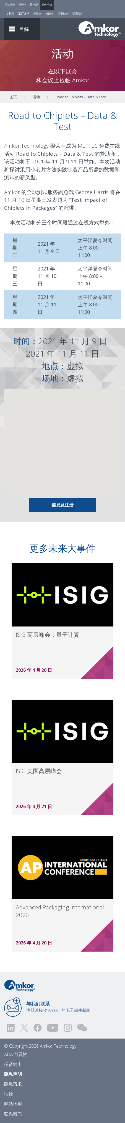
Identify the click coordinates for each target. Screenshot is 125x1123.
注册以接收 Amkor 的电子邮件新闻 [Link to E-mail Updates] (58, 1006)
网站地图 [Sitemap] (13, 1104)
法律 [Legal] (8, 1094)
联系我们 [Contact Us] (78, 13)
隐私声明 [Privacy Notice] (13, 1074)
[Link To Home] (99, 29)
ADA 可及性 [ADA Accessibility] (15, 1054)
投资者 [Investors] (37, 13)
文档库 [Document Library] (10, 13)
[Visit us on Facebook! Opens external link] (37, 1028)
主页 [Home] (13, 96)
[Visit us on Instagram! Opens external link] (67, 1028)
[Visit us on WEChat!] (82, 1028)
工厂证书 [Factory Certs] (23, 13)
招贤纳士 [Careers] (63, 13)
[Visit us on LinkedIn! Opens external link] (11, 1028)
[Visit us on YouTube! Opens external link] (52, 1028)
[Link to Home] (19, 985)
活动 (36, 96)
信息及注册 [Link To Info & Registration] (62, 505)
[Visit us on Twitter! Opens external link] (24, 1028)
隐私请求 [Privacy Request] (13, 1084)
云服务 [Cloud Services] (49, 13)
